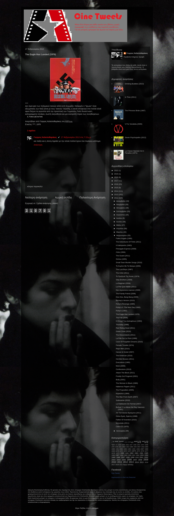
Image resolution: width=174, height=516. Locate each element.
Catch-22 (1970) (122, 426)
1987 (117, 455)
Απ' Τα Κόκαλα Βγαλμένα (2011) (128, 413)
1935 (123, 445)
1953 (127, 447)
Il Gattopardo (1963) (124, 245)
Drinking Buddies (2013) (134, 84)
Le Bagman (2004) (123, 283)
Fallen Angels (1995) (124, 238)
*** (116, 441)
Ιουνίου (119, 222)
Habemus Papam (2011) (125, 387)
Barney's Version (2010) (125, 300)
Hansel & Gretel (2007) (125, 352)
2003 (113, 460)
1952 (124, 447)
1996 (118, 457)
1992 (137, 455)
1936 (127, 445)
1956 (135, 447)
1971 (121, 451)
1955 (131, 447)
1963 (125, 449)
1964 (129, 449)
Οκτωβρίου (120, 208)
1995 (113, 457)
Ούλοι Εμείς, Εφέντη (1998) (126, 416)
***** (126, 442)
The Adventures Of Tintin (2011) (128, 242)
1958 (142, 447)
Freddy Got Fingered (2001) (127, 376)
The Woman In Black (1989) (127, 383)
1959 (146, 447)
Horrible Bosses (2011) (125, 359)
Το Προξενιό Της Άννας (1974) (127, 276)
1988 (121, 455)
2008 (140, 460)
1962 (121, 449)
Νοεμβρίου (120, 204)
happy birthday (128, 464)
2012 (116, 198)
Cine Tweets (115, 473)
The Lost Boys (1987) (124, 269)
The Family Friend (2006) (126, 294)
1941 (138, 445)
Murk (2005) (120, 366)
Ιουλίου (119, 218)
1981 (127, 453)
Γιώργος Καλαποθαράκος (51, 121)
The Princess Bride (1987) (135, 111)
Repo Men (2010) (123, 349)
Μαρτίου (119, 232)
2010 (113, 462)
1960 (113, 449)
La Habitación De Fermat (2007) (128, 404)
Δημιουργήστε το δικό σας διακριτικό (123, 477)
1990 (129, 455)
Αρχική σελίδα (63, 197)
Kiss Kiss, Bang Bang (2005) (127, 297)
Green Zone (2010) (123, 331)
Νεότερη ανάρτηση (36, 197)
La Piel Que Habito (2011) (126, 287)
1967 (142, 449)
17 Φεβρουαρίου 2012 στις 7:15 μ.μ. (76, 137)
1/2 (116, 445)
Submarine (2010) (123, 400)
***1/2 (137, 441)
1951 (120, 447)
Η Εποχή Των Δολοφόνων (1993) (129, 321)
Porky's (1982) (121, 311)
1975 (138, 451)
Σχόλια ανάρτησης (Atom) (47, 203)
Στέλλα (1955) (121, 259)
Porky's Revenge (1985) (125, 304)
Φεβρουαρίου (121, 235)
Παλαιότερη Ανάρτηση (92, 197)
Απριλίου (120, 228)
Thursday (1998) (122, 325)
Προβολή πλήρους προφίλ (134, 57)
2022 (116, 170)
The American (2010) (124, 356)
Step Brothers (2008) (124, 280)
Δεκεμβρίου (121, 201)
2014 (116, 191)
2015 (116, 188)
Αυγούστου (121, 215)
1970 (117, 451)
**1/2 (145, 441)
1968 (146, 449)
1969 (113, 451)
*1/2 (113, 445)
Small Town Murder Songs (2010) (129, 262)
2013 (116, 195)
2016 (116, 184)
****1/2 (130, 442)
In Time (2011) (130, 97)
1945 (146, 445)
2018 (116, 177)
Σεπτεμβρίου (121, 211)
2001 (141, 457)
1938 (134, 445)
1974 (134, 451)
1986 (113, 455)
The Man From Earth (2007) (127, 397)
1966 (138, 449)
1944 (142, 445)
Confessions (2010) (123, 369)
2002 (146, 457)
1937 (131, 445)
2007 (135, 460)
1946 (113, 447)
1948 (116, 447)
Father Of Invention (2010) (126, 420)
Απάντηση (38, 145)
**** (33, 124)
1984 (141, 453)
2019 (116, 174)
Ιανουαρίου (121, 431)
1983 (136, 453)
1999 (132, 457)
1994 (146, 455)
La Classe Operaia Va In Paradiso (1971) (134, 152)
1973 (129, 451)
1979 (117, 453)
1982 (132, 453)
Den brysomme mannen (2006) (128, 290)
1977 (146, 451)
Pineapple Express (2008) (126, 249)
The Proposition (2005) (125, 390)
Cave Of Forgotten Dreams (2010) (129, 342)
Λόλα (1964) (120, 252)
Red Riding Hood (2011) (125, 328)
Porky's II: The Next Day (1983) (128, 307)
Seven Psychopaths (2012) (135, 137)
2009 (145, 460)
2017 (116, 181)
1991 (133, 455)
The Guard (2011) (123, 256)
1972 (125, 451)
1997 (123, 457)
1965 (134, 449)
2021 (121, 464)
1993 (142, 455)
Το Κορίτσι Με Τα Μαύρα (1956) (128, 266)
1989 (125, 455)
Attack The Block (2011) (125, 373)
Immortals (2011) (122, 423)
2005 (124, 460)
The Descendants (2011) (125, 335)
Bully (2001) (120, 380)
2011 (119, 462)
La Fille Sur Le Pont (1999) (126, 338)
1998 (128, 457)
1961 (117, 449)
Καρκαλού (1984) (122, 393)
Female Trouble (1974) (125, 345)
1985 (146, 453)
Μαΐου (119, 225)
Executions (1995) (123, 362)
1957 (139, 447)
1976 (38, 124)
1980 (122, 453)
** (113, 442)
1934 (119, 445)
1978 (113, 453)
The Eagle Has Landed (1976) (127, 314)
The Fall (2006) (122, 318)
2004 (119, 460)
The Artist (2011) (122, 273)
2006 (129, 460)
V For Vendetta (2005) (133, 124)
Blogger (95, 508)
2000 (137, 457)
